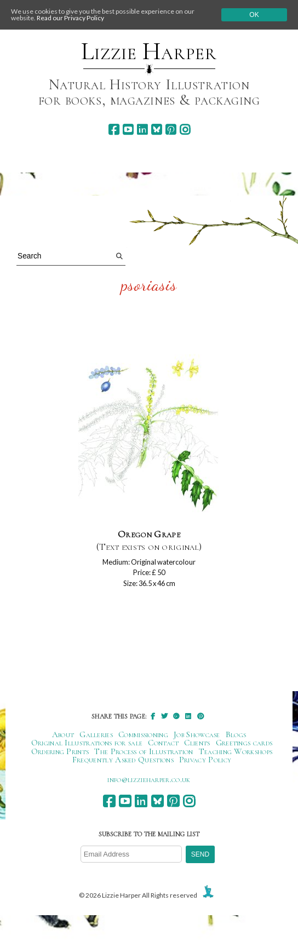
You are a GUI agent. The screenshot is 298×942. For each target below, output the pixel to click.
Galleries (96, 734)
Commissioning (143, 734)
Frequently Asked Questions (123, 760)
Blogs (236, 734)
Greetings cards (244, 743)
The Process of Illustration (143, 751)
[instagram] (185, 129)
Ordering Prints (60, 751)
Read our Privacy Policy (70, 18)
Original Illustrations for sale (87, 743)
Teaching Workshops (236, 751)
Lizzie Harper (148, 51)
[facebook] (113, 129)
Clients (197, 743)
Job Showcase (197, 734)
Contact (163, 743)
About (63, 734)
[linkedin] (142, 129)
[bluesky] (156, 129)
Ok (254, 15)
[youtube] (128, 129)
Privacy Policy (205, 760)
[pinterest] (170, 129)
